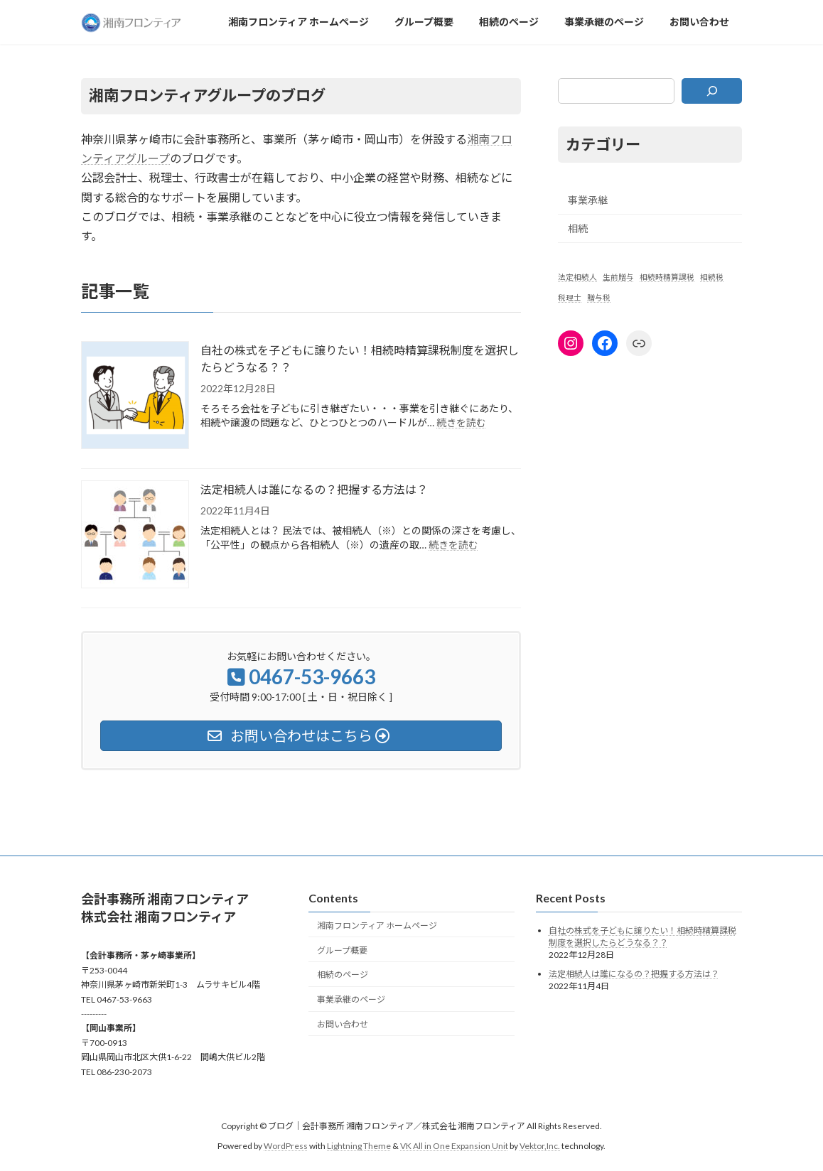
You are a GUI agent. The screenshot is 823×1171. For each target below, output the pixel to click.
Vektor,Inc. (540, 1146)
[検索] (712, 91)
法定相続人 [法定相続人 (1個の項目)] (577, 276)
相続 (578, 228)
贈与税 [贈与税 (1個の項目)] (598, 297)
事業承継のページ (351, 1000)
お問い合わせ (342, 1024)
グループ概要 (342, 950)
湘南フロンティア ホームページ (377, 925)
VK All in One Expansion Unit (454, 1146)
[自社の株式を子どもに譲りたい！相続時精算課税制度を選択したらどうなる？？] (135, 396)
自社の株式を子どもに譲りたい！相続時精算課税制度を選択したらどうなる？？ (359, 358)
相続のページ (342, 975)
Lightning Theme (359, 1146)
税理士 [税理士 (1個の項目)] (569, 297)
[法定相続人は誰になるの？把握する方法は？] (135, 535)
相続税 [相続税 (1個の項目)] (712, 276)
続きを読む (461, 422)
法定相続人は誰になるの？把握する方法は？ (314, 489)
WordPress (286, 1146)
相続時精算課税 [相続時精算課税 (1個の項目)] (667, 276)
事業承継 (588, 199)
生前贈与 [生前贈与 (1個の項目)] (618, 276)
